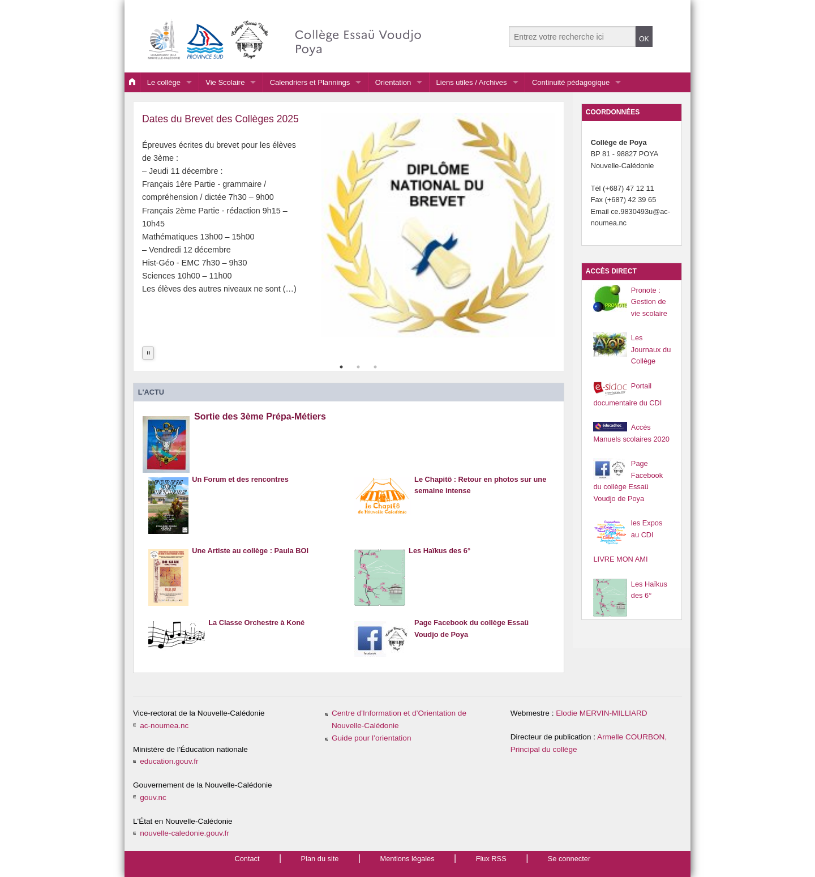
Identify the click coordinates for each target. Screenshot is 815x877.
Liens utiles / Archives (471, 82)
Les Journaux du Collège (651, 349)
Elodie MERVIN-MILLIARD (601, 713)
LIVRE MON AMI (620, 559)
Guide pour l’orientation (371, 738)
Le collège (164, 82)
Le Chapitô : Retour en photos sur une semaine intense (480, 495)
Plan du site (320, 858)
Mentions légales (407, 858)
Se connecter (569, 858)
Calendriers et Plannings (310, 82)
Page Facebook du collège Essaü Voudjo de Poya (471, 637)
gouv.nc (153, 797)
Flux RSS (491, 858)
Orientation (393, 82)
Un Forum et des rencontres (240, 490)
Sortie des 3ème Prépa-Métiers (260, 430)
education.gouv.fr (169, 761)
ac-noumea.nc (164, 725)
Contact (246, 858)
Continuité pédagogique (571, 82)
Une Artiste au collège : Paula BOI (250, 561)
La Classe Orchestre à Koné (256, 633)
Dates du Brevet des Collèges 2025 (220, 119)
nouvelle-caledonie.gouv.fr (184, 833)
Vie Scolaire (224, 82)
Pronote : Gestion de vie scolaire (649, 302)
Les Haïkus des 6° (439, 561)
